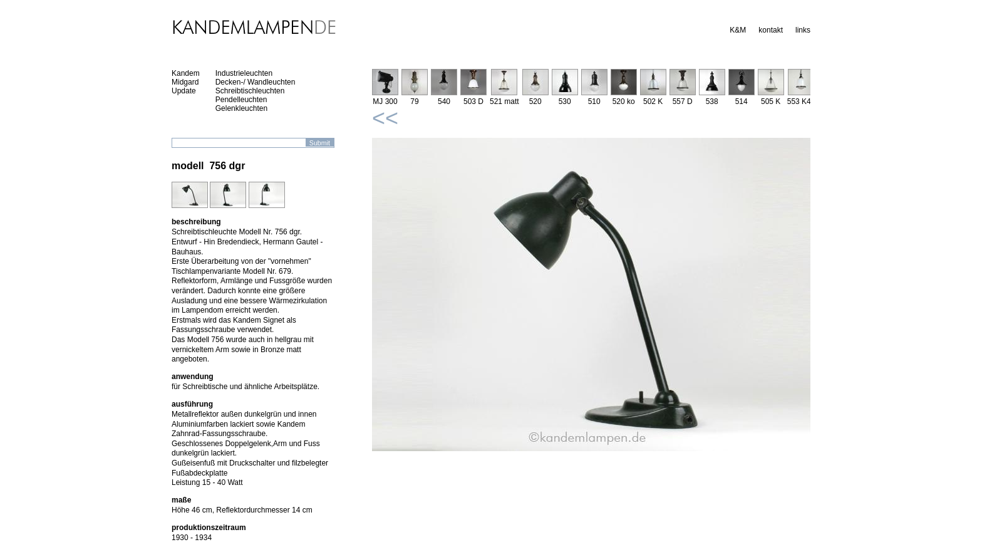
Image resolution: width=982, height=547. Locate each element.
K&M (738, 30)
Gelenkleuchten (241, 108)
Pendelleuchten (241, 99)
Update (184, 90)
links (802, 30)
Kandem (186, 73)
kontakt (770, 30)
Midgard (185, 82)
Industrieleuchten (243, 73)
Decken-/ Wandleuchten (255, 82)
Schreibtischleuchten (250, 90)
